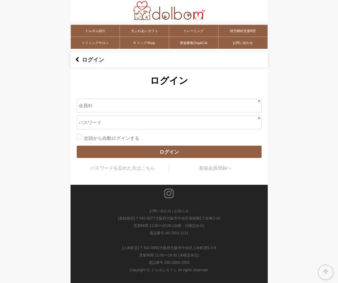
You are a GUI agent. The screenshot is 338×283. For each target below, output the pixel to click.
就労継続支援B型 (243, 31)
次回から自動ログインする (108, 138)
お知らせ (181, 211)
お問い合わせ (243, 43)
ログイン (169, 152)
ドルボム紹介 (95, 31)
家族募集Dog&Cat (193, 43)
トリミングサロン (95, 43)
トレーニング (193, 31)
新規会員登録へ (215, 168)
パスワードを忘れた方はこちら (122, 168)
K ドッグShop (144, 43)
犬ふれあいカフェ (144, 31)
